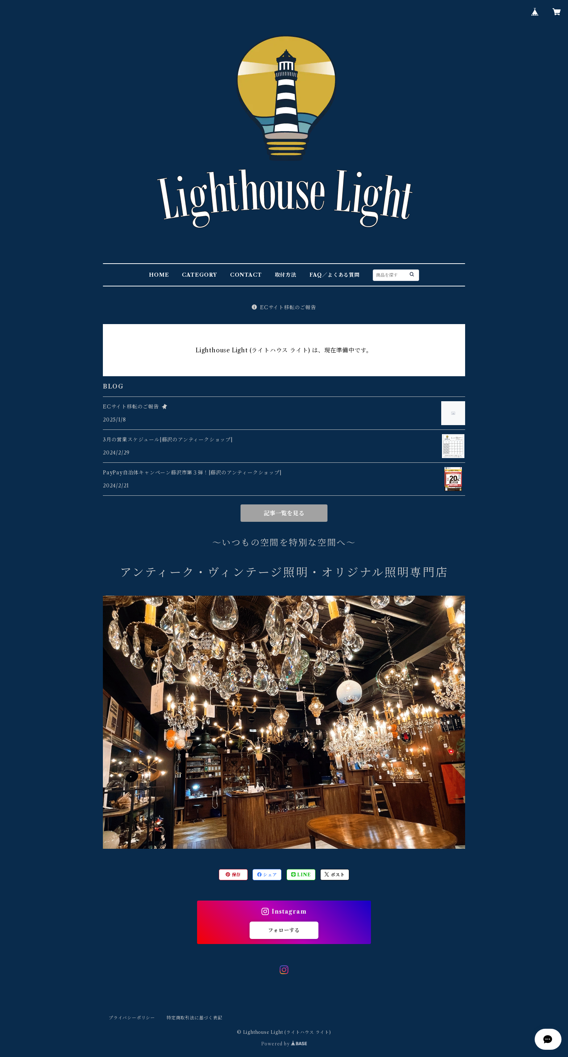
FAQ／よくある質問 (334, 275)
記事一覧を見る (284, 513)
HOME (159, 275)
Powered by (284, 1043)
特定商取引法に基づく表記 (194, 1017)
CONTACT (246, 275)
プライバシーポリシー (132, 1017)
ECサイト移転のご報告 (284, 307)
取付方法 (285, 275)
